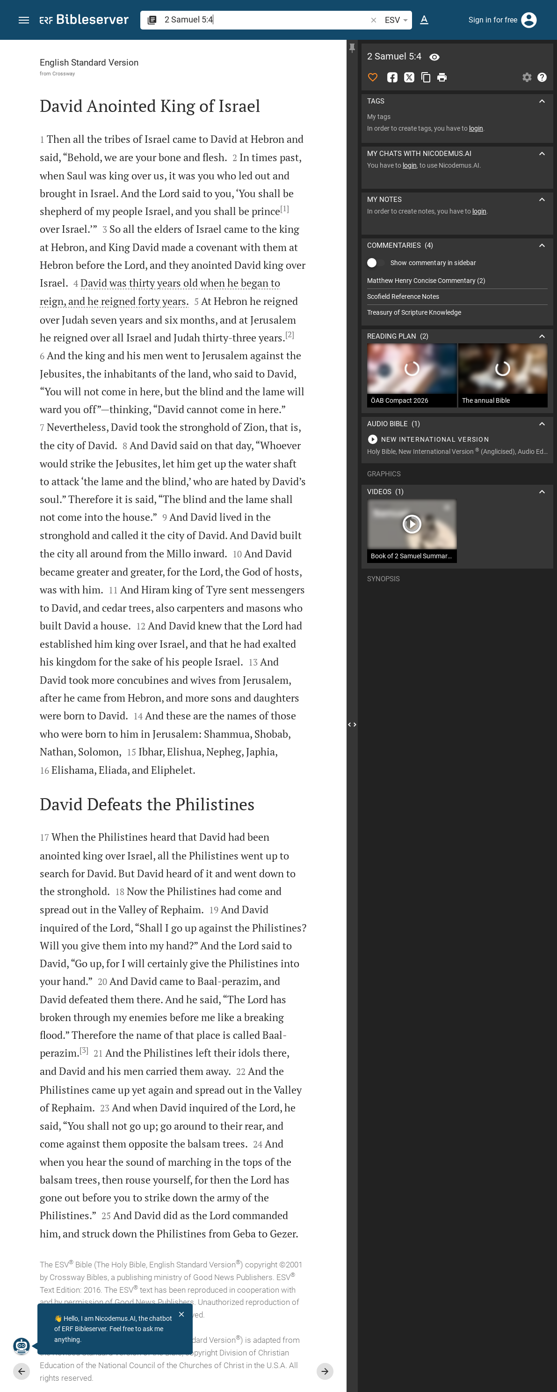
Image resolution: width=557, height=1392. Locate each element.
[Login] (529, 20)
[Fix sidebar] (352, 48)
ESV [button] (398, 20)
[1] (284, 208)
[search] (266, 19)
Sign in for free (493, 19)
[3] (84, 1050)
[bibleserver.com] (84, 21)
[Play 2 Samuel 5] (457, 439)
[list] (457, 296)
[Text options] (424, 20)
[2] (289, 334)
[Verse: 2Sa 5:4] (434, 57)
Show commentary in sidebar (433, 263)
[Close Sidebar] (352, 724)
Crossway (63, 73)
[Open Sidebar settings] (527, 77)
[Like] (372, 77)
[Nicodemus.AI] (21, 1346)
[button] (24, 20)
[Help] (542, 77)
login (476, 128)
